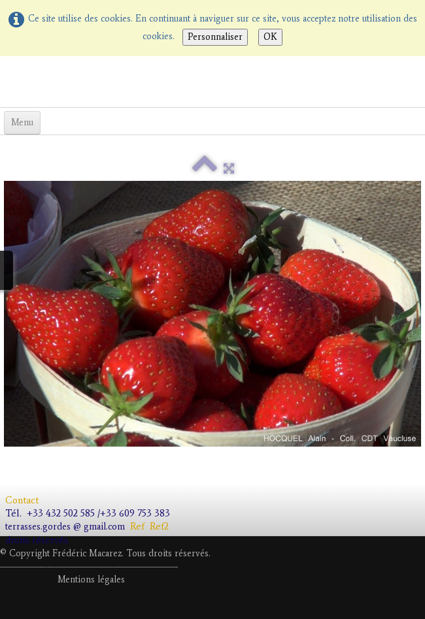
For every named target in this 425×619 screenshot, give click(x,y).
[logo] (5, 80)
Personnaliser (215, 36)
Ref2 (162, 526)
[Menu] (22, 123)
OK (270, 36)
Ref (137, 526)
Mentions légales (91, 579)
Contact (23, 500)
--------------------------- (87, 566)
